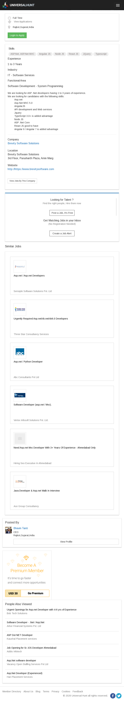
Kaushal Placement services (22, 638)
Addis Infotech (14, 651)
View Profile (66, 541)
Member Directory (11, 691)
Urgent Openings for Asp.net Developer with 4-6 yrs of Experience (41, 609)
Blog (38, 691)
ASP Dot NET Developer (20, 635)
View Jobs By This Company (22, 181)
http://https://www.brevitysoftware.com (31, 169)
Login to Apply (17, 35)
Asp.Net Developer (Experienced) (24, 673)
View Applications (20, 21)
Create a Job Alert (62, 233)
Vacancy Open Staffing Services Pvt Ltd (27, 664)
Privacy (55, 691)
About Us (28, 691)
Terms (46, 691)
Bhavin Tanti (21, 528)
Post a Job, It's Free (62, 213)
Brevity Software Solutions (23, 143)
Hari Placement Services (20, 677)
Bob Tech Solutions (17, 613)
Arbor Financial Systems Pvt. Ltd (24, 626)
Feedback (78, 691)
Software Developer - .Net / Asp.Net (25, 622)
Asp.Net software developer (21, 660)
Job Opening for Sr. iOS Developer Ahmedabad (31, 647)
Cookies (66, 691)
